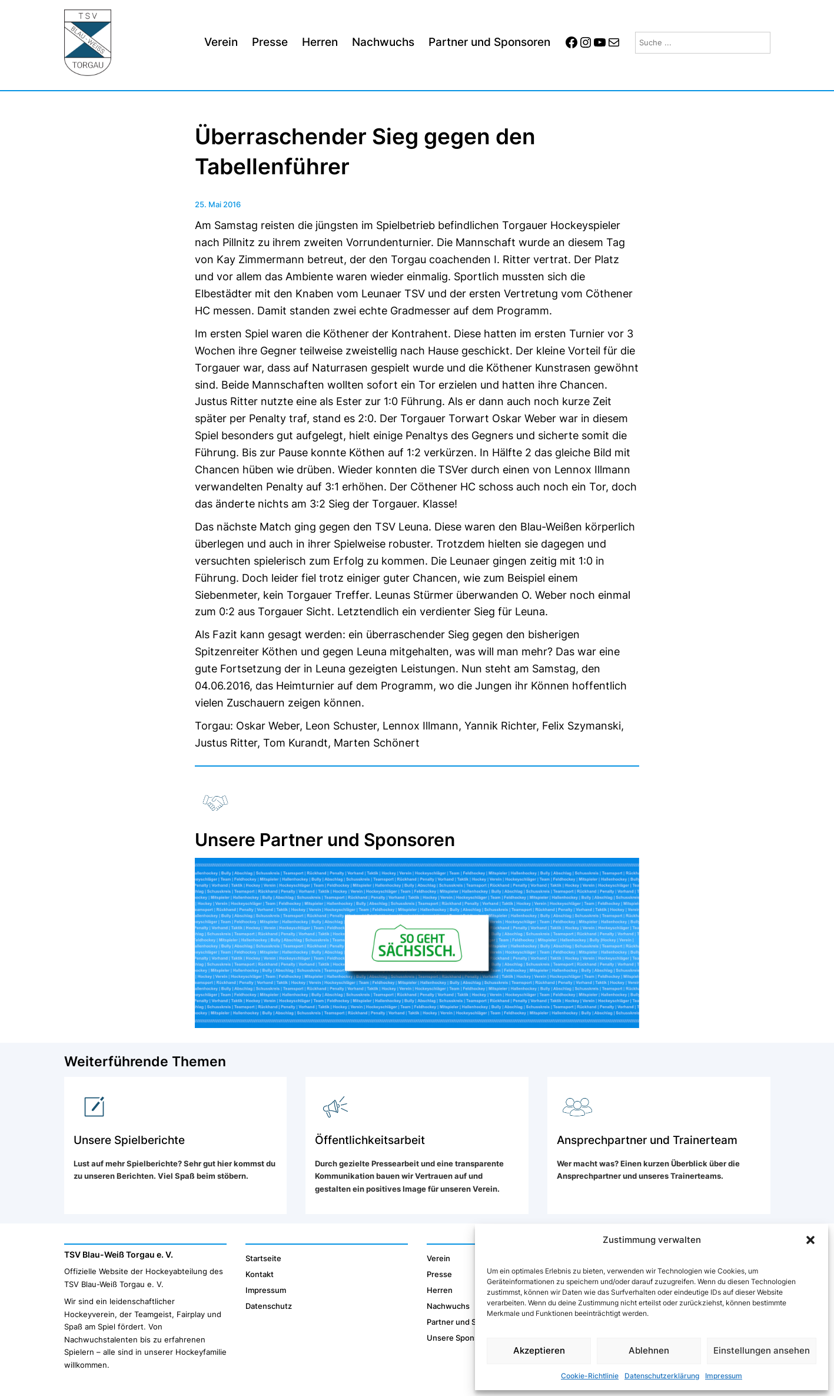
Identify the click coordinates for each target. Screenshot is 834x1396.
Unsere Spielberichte (129, 1140)
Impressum (723, 1375)
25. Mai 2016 (218, 204)
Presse (439, 1274)
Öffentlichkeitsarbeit (370, 1140)
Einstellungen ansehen (761, 1350)
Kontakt (259, 1274)
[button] (810, 1240)
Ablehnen (649, 1350)
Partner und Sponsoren (469, 1322)
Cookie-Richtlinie (590, 1375)
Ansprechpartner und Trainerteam (647, 1140)
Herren (440, 1290)
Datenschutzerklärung (661, 1375)
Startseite (263, 1258)
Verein (438, 1258)
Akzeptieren (539, 1350)
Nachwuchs (448, 1306)
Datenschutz (268, 1306)
